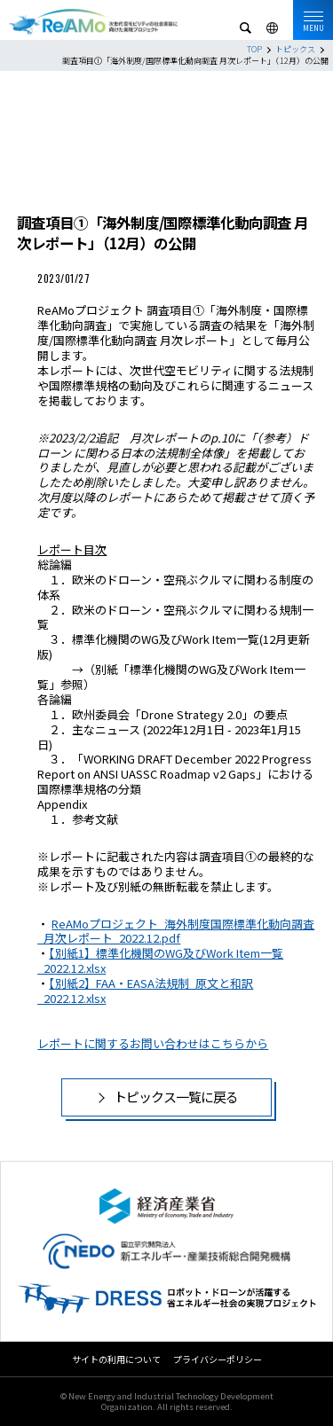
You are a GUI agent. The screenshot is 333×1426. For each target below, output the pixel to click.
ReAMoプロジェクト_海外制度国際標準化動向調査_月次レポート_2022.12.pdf (175, 931)
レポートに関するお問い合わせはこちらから (152, 1043)
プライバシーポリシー (217, 1359)
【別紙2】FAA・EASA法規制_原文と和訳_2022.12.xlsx (145, 991)
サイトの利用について (116, 1359)
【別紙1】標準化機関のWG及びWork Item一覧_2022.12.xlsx (160, 960)
